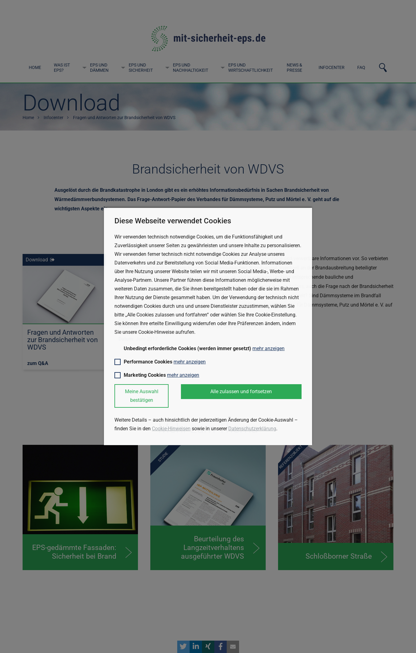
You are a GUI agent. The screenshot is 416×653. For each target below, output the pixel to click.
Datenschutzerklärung (252, 429)
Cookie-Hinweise (156, 332)
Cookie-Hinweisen (171, 429)
